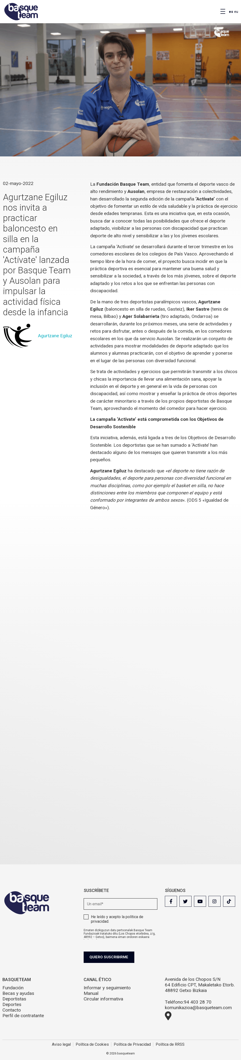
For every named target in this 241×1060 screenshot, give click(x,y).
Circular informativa (103, 999)
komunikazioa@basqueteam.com (198, 1007)
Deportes (11, 1004)
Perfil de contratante (23, 1015)
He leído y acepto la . (117, 919)
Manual (91, 993)
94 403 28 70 (197, 1002)
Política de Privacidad (132, 1044)
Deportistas (14, 999)
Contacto (11, 1010)
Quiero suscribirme (110, 957)
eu (236, 11)
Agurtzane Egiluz (55, 335)
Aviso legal (61, 1044)
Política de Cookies (92, 1044)
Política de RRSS (170, 1044)
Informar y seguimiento (107, 988)
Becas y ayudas (18, 993)
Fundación (13, 988)
